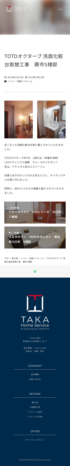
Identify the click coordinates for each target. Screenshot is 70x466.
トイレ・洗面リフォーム (20, 81)
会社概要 (35, 374)
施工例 (35, 402)
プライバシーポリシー (35, 439)
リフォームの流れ (35, 416)
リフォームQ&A (35, 411)
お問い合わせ (35, 379)
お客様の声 (35, 407)
